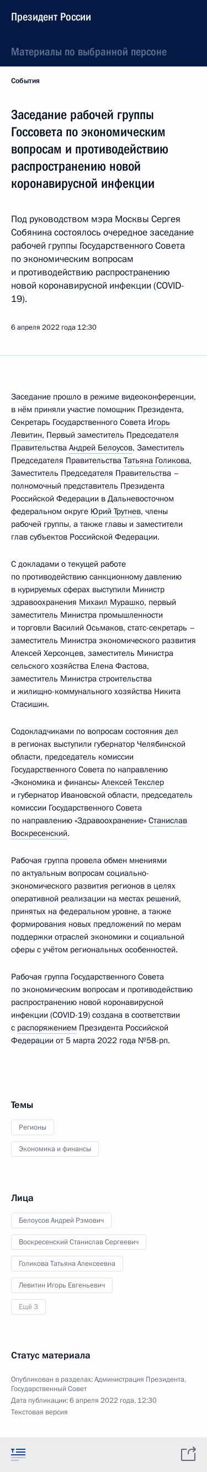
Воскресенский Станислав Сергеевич (79, 1242)
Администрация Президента (139, 1379)
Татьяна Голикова (156, 460)
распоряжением (47, 1027)
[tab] (18, 1454)
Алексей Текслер (133, 782)
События (25, 81)
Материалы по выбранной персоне (89, 51)
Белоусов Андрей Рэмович (61, 1220)
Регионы (32, 1127)
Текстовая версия (39, 1412)
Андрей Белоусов (100, 447)
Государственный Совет (49, 1389)
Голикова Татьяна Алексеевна (67, 1264)
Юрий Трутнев (116, 511)
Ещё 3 (28, 1307)
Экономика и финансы (55, 1149)
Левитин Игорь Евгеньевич (62, 1285)
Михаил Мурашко (111, 602)
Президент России (51, 16)
